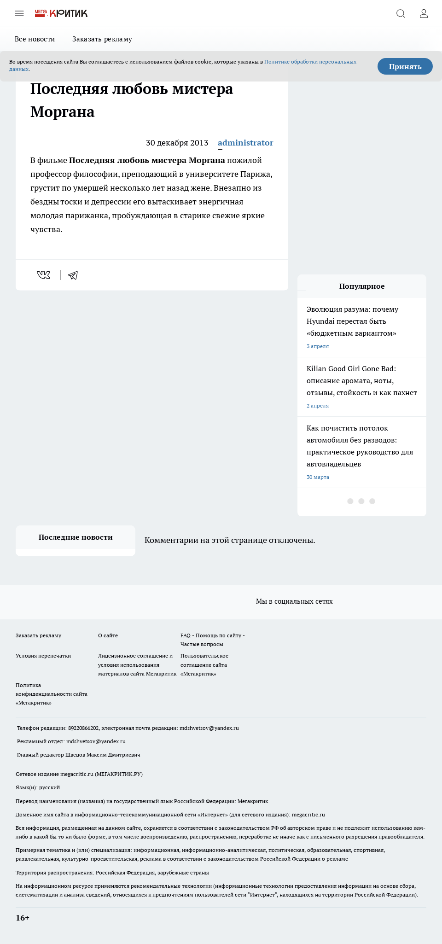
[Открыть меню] (19, 13)
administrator (245, 142)
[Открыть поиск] (400, 13)
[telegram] (76, 274)
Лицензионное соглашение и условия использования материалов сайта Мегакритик (137, 664)
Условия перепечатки (43, 655)
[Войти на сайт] (423, 13)
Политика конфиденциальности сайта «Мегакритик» (51, 694)
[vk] (44, 274)
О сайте (108, 635)
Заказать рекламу (102, 39)
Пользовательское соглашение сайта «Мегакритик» (204, 664)
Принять (405, 66)
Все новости (35, 39)
